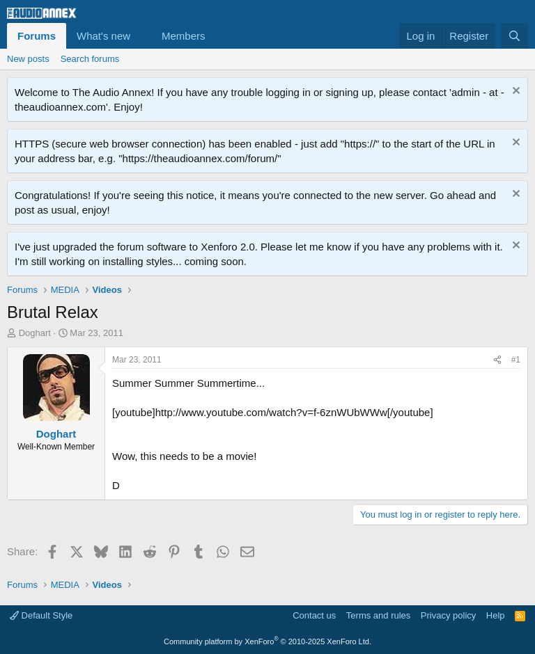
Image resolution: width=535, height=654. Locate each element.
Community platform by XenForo (267, 641)
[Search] (514, 36)
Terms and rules (378, 615)
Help (495, 615)
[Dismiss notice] (514, 92)
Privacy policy (448, 615)
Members (184, 36)
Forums (36, 36)
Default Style (41, 615)
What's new (103, 36)
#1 (515, 360)
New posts (28, 59)
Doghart (35, 333)
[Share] (497, 360)
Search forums (90, 59)
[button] (141, 36)
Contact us (314, 615)
